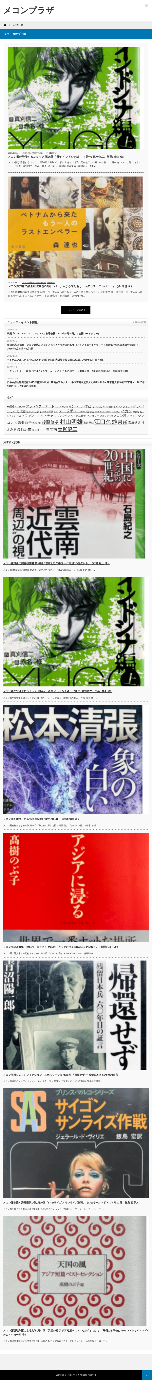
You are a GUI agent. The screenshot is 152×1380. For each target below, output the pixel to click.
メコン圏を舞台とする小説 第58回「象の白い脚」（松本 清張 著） (41, 819)
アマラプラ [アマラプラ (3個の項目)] (19, 406)
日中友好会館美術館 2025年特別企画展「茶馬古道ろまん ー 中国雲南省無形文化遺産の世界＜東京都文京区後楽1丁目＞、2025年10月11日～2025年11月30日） (75, 384)
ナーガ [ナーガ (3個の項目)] (98, 411)
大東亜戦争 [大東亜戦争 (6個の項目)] (23, 422)
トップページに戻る (76, 310)
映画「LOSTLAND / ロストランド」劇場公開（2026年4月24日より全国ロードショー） (53, 333)
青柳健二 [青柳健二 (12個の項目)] (67, 429)
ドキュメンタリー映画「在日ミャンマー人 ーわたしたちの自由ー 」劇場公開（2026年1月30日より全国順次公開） (68, 371)
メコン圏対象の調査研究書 (34, 282)
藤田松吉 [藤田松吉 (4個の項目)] (37, 429)
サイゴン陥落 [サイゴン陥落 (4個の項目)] (18, 411)
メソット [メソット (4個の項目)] (132, 415)
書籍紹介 (53, 153)
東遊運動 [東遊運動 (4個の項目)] (88, 422)
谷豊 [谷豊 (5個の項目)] (46, 429)
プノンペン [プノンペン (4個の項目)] (63, 415)
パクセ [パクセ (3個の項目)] (136, 411)
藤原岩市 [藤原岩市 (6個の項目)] (24, 430)
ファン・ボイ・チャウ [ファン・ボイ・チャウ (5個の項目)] (40, 415)
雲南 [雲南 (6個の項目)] (53, 430)
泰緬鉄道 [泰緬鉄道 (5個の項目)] (134, 422)
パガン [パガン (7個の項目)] (126, 411)
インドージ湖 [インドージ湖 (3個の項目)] (61, 406)
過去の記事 (140, 322)
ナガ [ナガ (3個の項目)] (92, 411)
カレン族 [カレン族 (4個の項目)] (97, 406)
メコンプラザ (73, 1375)
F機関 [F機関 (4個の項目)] (10, 406)
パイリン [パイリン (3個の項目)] (116, 411)
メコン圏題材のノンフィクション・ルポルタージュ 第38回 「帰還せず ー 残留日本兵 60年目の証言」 (62, 1074)
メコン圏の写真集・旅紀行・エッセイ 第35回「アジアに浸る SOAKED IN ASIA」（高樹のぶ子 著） (61, 946)
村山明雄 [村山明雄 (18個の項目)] (71, 421)
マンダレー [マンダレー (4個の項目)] (92, 415)
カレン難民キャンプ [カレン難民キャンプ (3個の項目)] (112, 406)
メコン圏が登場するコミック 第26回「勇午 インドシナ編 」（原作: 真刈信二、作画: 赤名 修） (67, 156)
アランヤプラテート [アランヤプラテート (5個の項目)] (40, 406)
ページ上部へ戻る (147, 1375)
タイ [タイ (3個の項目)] (56, 411)
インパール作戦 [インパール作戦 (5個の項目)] (80, 406)
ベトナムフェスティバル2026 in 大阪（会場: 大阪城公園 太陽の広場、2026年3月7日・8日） (56, 359)
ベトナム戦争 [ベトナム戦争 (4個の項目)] (78, 415)
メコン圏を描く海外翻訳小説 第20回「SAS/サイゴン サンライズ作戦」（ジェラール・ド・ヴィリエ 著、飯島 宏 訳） (71, 1202)
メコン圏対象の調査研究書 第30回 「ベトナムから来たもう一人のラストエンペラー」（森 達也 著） (70, 286)
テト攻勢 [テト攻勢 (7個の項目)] (66, 411)
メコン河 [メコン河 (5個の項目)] (120, 415)
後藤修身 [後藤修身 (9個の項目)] (50, 422)
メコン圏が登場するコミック (35, 153)
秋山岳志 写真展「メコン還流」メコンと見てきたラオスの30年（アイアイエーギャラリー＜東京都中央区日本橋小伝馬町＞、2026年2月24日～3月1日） (74, 347)
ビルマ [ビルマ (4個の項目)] (20, 415)
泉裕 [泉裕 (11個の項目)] (122, 422)
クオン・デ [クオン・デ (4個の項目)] (129, 406)
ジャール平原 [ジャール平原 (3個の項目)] (46, 411)
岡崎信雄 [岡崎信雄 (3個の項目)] (36, 423)
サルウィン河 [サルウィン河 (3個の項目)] (32, 411)
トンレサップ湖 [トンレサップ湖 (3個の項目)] (81, 411)
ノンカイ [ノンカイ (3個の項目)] (106, 411)
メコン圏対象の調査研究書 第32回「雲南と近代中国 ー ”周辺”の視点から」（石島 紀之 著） (56, 563)
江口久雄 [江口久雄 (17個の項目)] (105, 421)
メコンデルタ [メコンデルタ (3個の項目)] (106, 416)
